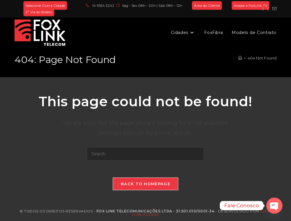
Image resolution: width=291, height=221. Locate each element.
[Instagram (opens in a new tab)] (268, 9)
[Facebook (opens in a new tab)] (262, 9)
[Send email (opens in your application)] (273, 9)
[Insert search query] (145, 154)
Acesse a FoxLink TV (250, 5)
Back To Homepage (145, 183)
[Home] (240, 58)
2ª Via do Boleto (39, 12)
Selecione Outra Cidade (45, 5)
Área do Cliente (207, 5)
